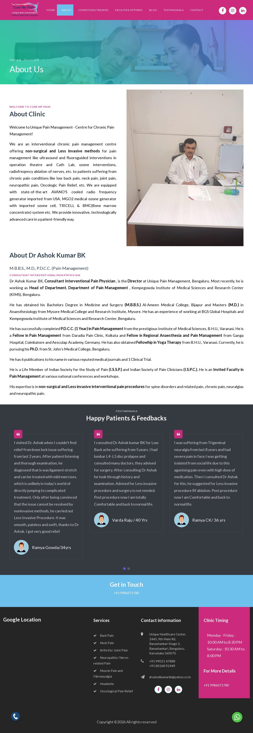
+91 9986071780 (126, 593)
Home (51, 10)
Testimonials (174, 10)
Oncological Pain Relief (113, 691)
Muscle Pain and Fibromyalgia (108, 673)
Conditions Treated (93, 10)
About (67, 10)
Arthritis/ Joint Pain (110, 650)
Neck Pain (103, 643)
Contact (196, 10)
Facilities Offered (129, 10)
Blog (153, 10)
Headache (103, 684)
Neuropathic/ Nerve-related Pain (111, 660)
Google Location (22, 619)
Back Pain (103, 635)
